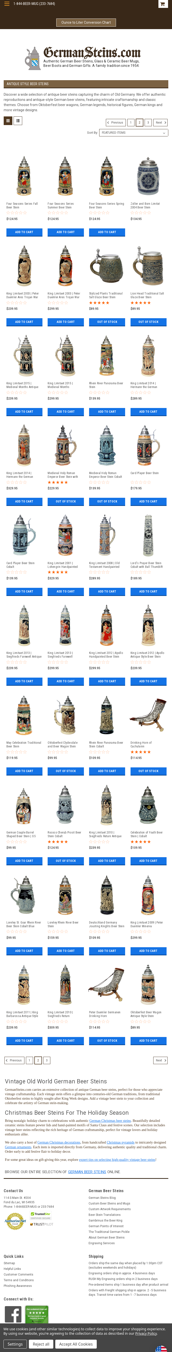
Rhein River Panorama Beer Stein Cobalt (106, 744)
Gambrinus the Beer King (105, 1220)
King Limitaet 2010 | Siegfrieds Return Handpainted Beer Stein (63, 1014)
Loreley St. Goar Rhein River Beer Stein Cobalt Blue (23, 924)
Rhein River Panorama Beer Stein (106, 385)
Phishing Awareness (18, 1286)
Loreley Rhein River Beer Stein (63, 924)
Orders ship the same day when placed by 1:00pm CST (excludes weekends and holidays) (126, 1265)
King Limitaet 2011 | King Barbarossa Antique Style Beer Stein (22, 1014)
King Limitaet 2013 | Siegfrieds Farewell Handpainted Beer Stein (63, 655)
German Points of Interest (106, 1226)
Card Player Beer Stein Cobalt (20, 565)
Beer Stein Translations (105, 1215)
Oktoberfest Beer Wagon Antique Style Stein (146, 1014)
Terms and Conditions (19, 1280)
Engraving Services (102, 1243)
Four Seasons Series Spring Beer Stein (106, 205)
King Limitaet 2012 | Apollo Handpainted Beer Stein (106, 654)
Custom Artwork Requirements (110, 1209)
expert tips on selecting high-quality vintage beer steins (117, 1160)
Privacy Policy (146, 1333)
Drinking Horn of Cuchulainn (141, 744)
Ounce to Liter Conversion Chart (86, 22)
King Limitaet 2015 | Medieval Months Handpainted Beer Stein (63, 385)
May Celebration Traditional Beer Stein (23, 744)
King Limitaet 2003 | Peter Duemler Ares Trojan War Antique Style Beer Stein (22, 295)
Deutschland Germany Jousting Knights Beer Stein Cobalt (106, 924)
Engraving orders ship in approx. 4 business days (122, 1273)
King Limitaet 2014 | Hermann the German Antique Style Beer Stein (146, 385)
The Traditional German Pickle (109, 1232)
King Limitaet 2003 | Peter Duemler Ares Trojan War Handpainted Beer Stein (64, 295)
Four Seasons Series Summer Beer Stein (61, 205)
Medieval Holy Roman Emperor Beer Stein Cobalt (105, 475)
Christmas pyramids (120, 1142)
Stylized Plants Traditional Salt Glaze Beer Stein (106, 295)
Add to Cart (24, 232)
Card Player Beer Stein (145, 473)
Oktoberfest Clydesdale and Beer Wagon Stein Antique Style (62, 744)
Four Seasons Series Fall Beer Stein (22, 205)
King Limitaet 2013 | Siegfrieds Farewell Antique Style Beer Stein (24, 655)
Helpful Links (12, 1269)
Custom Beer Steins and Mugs (109, 1203)
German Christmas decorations (59, 1142)
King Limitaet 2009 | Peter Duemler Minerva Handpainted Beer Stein (147, 924)
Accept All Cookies (76, 1344)
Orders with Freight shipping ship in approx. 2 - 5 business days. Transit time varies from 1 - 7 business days (127, 1292)
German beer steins (87, 1172)
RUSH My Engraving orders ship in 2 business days (123, 1279)
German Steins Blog (102, 1198)
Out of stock (107, 322)
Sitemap (9, 1263)
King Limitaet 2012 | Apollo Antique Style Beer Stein (147, 654)
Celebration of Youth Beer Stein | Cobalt (147, 834)
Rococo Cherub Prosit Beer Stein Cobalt (64, 834)
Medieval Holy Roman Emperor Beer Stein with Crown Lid (63, 475)
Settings (15, 1344)
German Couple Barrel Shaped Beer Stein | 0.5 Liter (21, 834)
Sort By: (92, 132)
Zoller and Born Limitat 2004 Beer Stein (145, 205)
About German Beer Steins (107, 1237)
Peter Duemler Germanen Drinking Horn (105, 1014)
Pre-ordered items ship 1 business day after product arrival (128, 1284)
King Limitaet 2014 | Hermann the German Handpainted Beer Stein (21, 475)
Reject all (41, 1344)
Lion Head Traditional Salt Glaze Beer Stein (147, 295)
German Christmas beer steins (110, 1121)
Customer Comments (18, 1274)
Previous (114, 122)
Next (162, 122)
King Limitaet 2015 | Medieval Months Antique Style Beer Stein (22, 385)
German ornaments (18, 1147)
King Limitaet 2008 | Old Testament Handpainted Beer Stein (104, 565)
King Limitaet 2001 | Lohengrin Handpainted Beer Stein (63, 565)
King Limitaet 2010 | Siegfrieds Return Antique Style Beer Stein (105, 834)
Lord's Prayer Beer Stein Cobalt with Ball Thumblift (147, 565)
